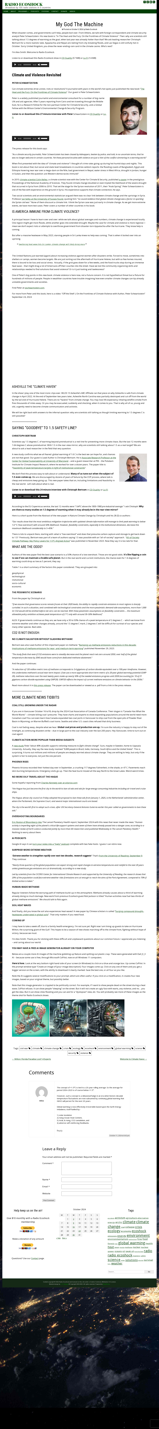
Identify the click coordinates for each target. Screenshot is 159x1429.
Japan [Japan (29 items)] (117, 1247)
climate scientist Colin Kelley (33, 179)
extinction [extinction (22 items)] (133, 1239)
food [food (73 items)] (145, 1239)
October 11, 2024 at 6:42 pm (119, 1135)
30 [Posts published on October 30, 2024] (74, 1235)
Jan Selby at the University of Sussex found (42, 198)
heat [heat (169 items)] (111, 1247)
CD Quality (67, 58)
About (13, 11)
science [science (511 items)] (114, 1259)
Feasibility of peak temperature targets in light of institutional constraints (49, 467)
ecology (77, 1048)
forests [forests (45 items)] (111, 1243)
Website (46, 1193)
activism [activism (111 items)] (120, 1217)
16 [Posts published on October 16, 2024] (74, 1227)
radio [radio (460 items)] (148, 1250)
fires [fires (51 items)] (139, 1239)
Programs (22, 11)
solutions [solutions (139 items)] (131, 1260)
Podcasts (35, 11)
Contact (54, 11)
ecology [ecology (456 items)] (114, 1230)
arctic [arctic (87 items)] (118, 1222)
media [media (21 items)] (122, 1247)
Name (46, 1179)
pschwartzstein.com (34, 287)
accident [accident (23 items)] (111, 1218)
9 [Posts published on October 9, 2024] (73, 1223)
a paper (123, 179)
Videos (72, 11)
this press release (42, 685)
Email (46, 1186)
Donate (64, 11)
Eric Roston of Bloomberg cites (27, 822)
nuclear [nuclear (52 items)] (136, 1247)
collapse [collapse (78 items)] (130, 1226)
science (138, 1048)
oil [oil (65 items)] (123, 1251)
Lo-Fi (85, 58)
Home (6, 11)
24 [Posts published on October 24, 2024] (79, 1231)
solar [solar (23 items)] (123, 1260)
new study (19, 745)
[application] (30, 64)
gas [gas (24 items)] (116, 1244)
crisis (66, 1048)
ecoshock (89, 1048)
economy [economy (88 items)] (126, 1231)
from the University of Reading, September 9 (120, 855)
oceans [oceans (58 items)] (118, 1251)
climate (36, 1048)
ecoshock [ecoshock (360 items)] (139, 1231)
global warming (123, 1048)
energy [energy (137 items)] (121, 1235)
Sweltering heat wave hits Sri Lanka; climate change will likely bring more (52, 244)
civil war (24, 1048)
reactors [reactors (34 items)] (136, 1256)
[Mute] (39, 64)
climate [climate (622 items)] (129, 1221)
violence (84, 1053)
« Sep (58, 1238)
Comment (47, 1163)
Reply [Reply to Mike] (60, 1130)
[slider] (27, 64)
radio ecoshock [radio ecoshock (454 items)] (120, 1255)
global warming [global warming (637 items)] (131, 1242)
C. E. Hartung (64, 1284)
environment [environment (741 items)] (138, 1235)
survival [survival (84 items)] (148, 1259)
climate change (51, 1048)
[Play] (15, 64)
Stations (45, 11)
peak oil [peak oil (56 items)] (130, 1251)
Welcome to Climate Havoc (133, 1059)
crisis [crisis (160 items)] (138, 1227)
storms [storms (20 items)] (140, 1260)
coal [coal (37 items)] (123, 1227)
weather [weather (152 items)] (116, 1263)
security (72, 1053)
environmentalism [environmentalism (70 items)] (118, 1239)
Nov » (64, 1238)
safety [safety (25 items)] (143, 1256)
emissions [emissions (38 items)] (112, 1236)
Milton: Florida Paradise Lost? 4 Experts (31, 1059)
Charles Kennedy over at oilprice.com (59, 782)
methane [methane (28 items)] (128, 1247)
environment (104, 1048)
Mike (41, 1100)
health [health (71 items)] (149, 1243)
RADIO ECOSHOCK (23, 4)
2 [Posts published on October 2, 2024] (73, 1219)
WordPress (106, 1284)
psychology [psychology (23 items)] (138, 1251)
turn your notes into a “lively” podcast (51, 844)
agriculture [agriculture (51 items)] (131, 1218)
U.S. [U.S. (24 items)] (109, 1264)
